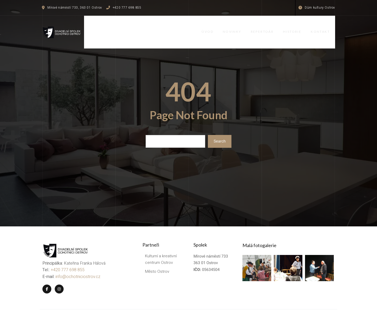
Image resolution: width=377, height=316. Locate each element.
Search (220, 131)
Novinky (234, 27)
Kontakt (325, 27)
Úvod (208, 27)
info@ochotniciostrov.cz (77, 265)
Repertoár (265, 27)
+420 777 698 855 (67, 258)
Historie (296, 27)
